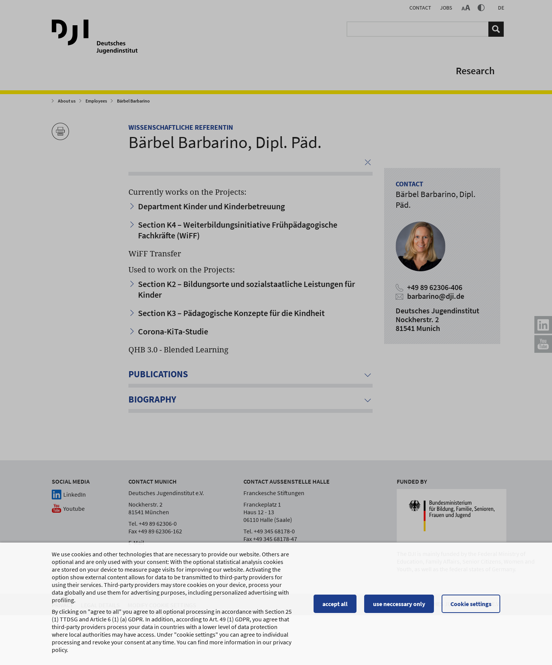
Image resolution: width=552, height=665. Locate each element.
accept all (335, 607)
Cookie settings (470, 607)
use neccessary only (399, 607)
